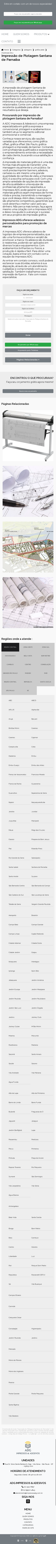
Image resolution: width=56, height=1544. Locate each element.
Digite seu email (28, 301)
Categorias (16, 50)
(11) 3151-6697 (28, 1487)
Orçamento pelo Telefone (28, 350)
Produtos (40, 34)
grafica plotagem (39, 50)
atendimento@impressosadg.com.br (28, 1493)
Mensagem (28, 316)
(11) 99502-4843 (28, 1490)
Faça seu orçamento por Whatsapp (28, 22)
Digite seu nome (28, 294)
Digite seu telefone (28, 308)
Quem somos (21, 34)
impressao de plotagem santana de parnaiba (7, 53)
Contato (7, 41)
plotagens (28, 50)
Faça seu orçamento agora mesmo (28, 14)
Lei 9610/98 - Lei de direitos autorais (41, 1434)
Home (5, 34)
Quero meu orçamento (28, 391)
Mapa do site (28, 1528)
